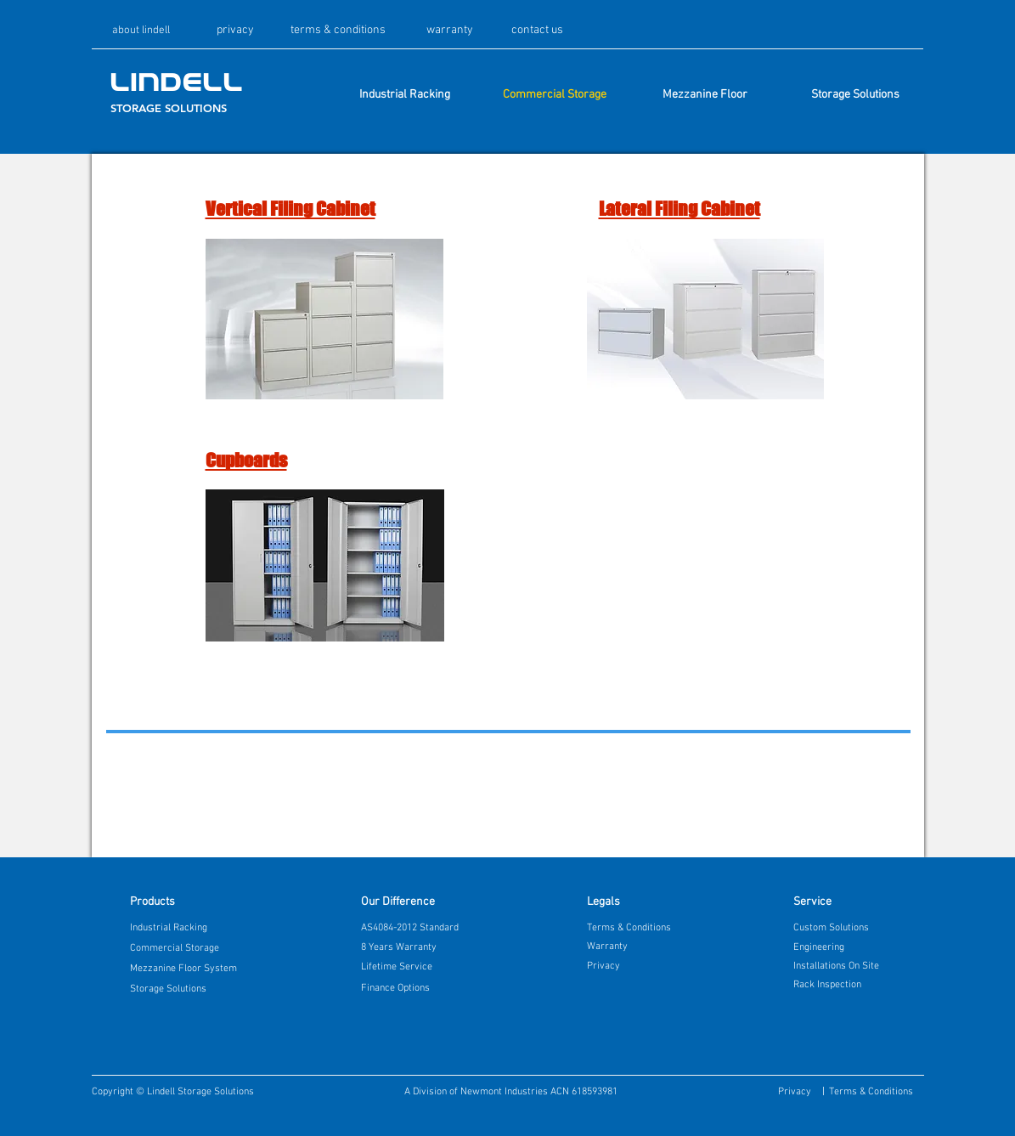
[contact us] (537, 30)
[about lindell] (141, 30)
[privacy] (235, 30)
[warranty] (449, 30)
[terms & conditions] (338, 30)
